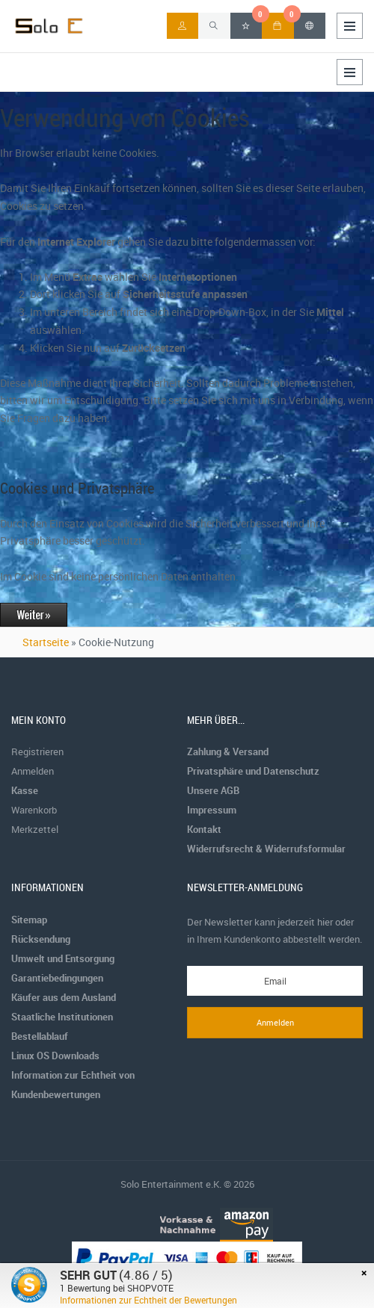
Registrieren (37, 751)
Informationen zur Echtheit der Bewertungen (148, 1300)
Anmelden (32, 771)
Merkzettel (34, 829)
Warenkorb (34, 809)
